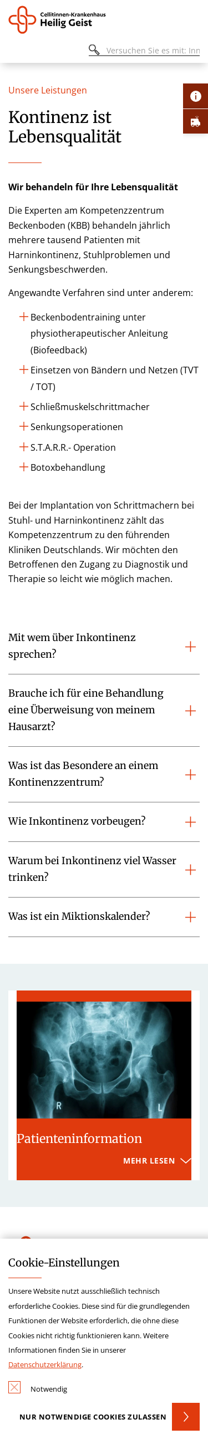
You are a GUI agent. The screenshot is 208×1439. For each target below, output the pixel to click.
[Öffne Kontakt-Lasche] (195, 96)
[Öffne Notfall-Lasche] (195, 121)
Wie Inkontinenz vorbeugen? (76, 821)
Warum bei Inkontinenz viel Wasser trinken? (92, 869)
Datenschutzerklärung (45, 1364)
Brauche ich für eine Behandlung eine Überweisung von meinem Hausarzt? (86, 709)
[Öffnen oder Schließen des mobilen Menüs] (14, 52)
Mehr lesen (149, 1160)
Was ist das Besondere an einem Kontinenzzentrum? (83, 774)
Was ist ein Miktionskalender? (79, 916)
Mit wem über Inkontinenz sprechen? (72, 646)
